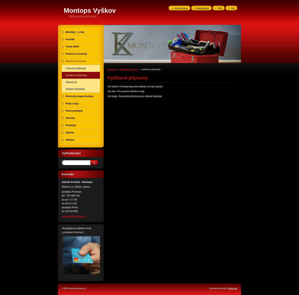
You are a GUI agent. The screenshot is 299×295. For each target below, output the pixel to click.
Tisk (233, 8)
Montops (112, 69)
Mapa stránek (203, 8)
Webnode (232, 288)
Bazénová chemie (128, 69)
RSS (220, 8)
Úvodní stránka (181, 8)
